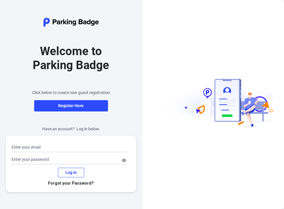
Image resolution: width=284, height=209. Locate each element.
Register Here (71, 105)
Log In (71, 172)
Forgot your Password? (71, 183)
